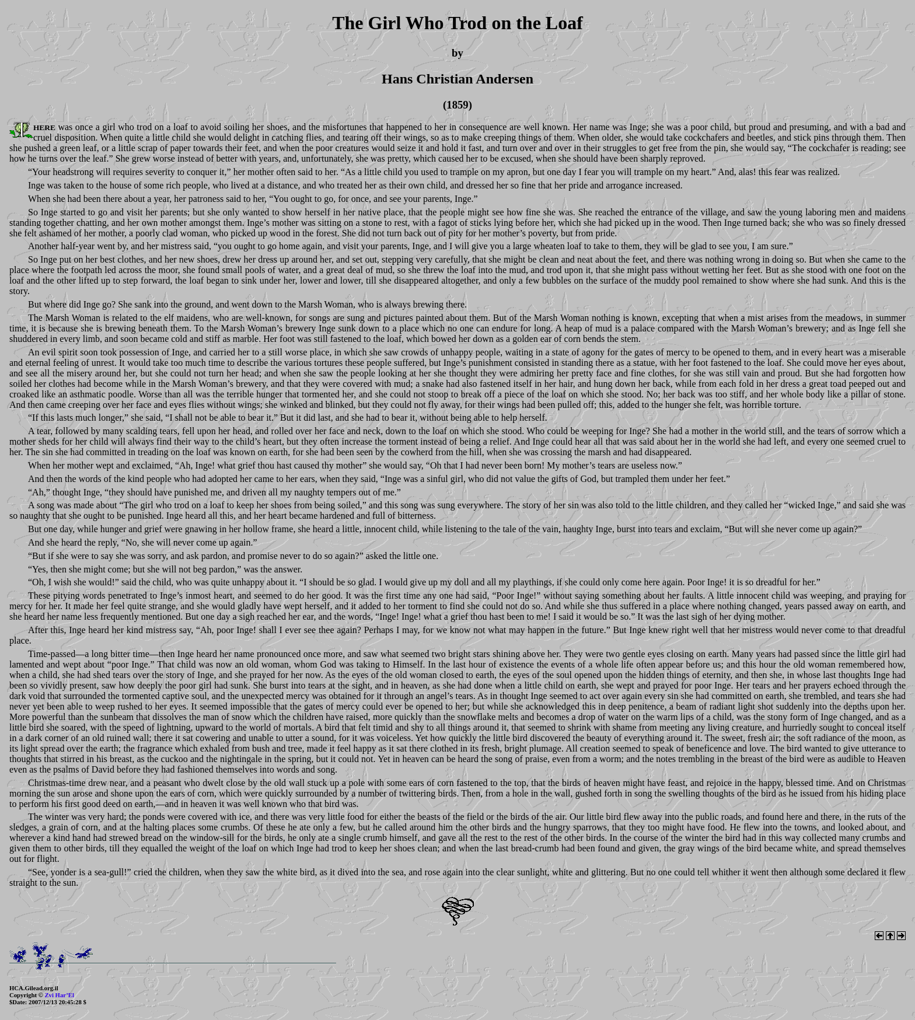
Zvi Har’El (59, 994)
